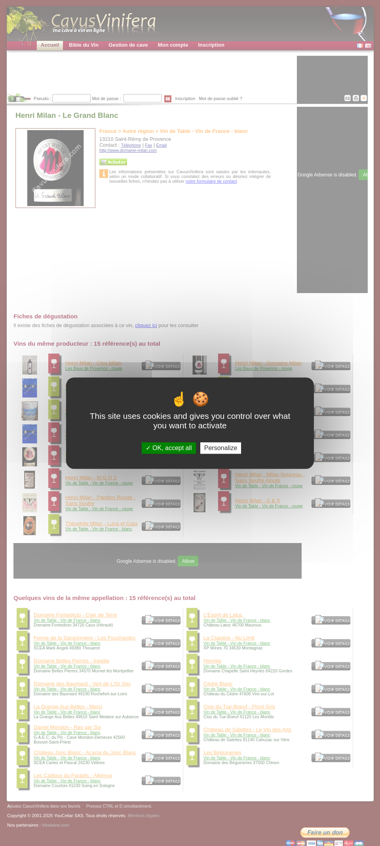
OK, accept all (169, 448)
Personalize (221, 448)
